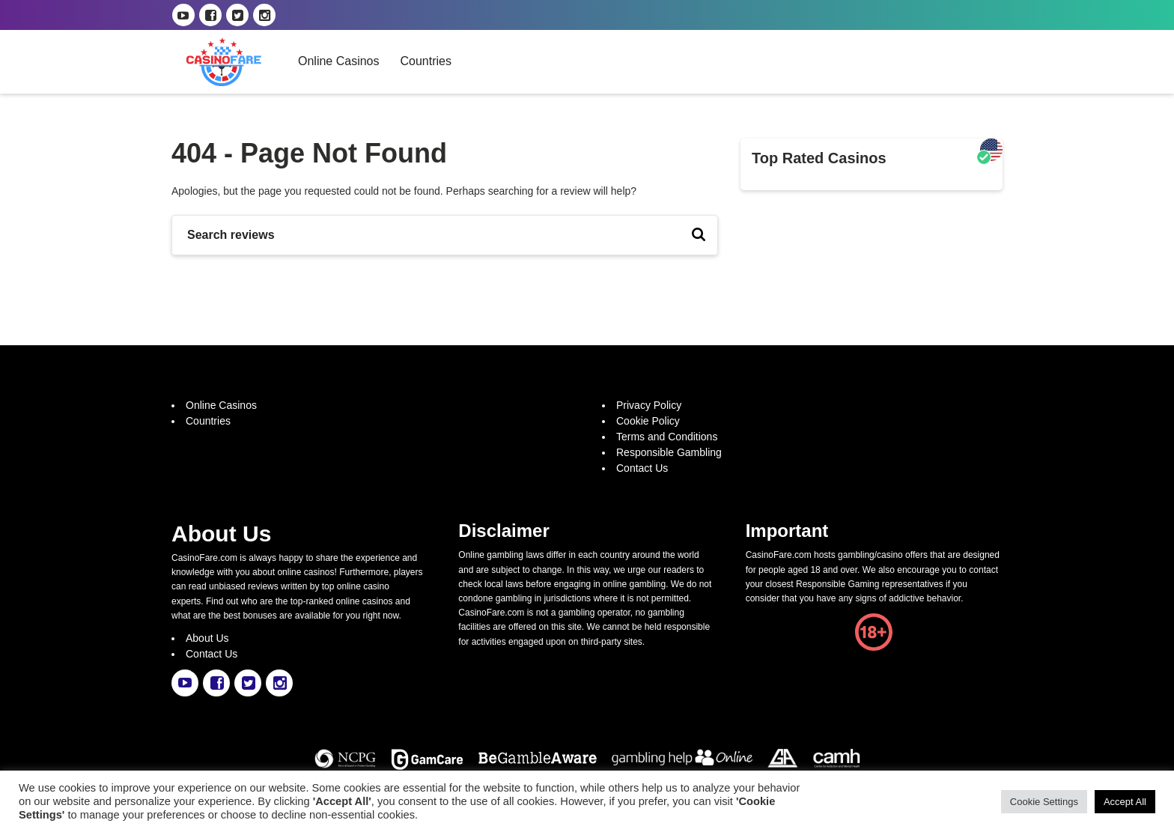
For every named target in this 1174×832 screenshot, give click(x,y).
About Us (207, 638)
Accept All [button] (1125, 801)
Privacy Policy (648, 405)
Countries (426, 61)
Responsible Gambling (669, 452)
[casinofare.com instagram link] (264, 15)
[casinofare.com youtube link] (183, 15)
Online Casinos (339, 61)
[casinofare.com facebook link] (210, 15)
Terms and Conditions (666, 437)
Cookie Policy (648, 421)
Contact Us (642, 468)
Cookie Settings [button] (1044, 801)
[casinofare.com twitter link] (237, 15)
